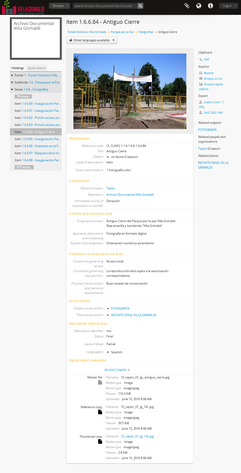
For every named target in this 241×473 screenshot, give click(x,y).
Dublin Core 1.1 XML (211, 104)
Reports (206, 73)
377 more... (24, 167)
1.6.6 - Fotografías (36, 89)
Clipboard (187, 6)
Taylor (110, 188)
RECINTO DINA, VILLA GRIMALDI (133, 315)
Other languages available (93, 40)
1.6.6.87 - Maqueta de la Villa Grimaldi (48, 153)
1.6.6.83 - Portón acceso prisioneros (46, 125)
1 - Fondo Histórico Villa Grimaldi (47, 75)
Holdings (18, 68)
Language (199, 6)
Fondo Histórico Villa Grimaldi (87, 32)
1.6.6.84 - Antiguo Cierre (38, 132)
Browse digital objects (211, 86)
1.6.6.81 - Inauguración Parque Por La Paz (51, 110)
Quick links (210, 6)
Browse (58, 6)
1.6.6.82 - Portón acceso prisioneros (46, 118)
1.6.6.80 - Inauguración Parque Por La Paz (51, 103)
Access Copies (115, 369)
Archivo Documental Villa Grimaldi (130, 194)
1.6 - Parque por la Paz (44, 82)
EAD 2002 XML (211, 113)
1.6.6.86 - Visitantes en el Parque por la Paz (51, 146)
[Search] (140, 6)
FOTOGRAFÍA (120, 308)
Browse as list (210, 79)
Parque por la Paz (122, 32)
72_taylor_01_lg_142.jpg (137, 436)
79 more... (23, 96)
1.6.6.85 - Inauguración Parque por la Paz (50, 139)
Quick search (37, 68)
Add (206, 59)
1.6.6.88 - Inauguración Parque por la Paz (50, 160)
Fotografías (146, 32)
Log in (227, 6)
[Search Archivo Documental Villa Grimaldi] (108, 6)
